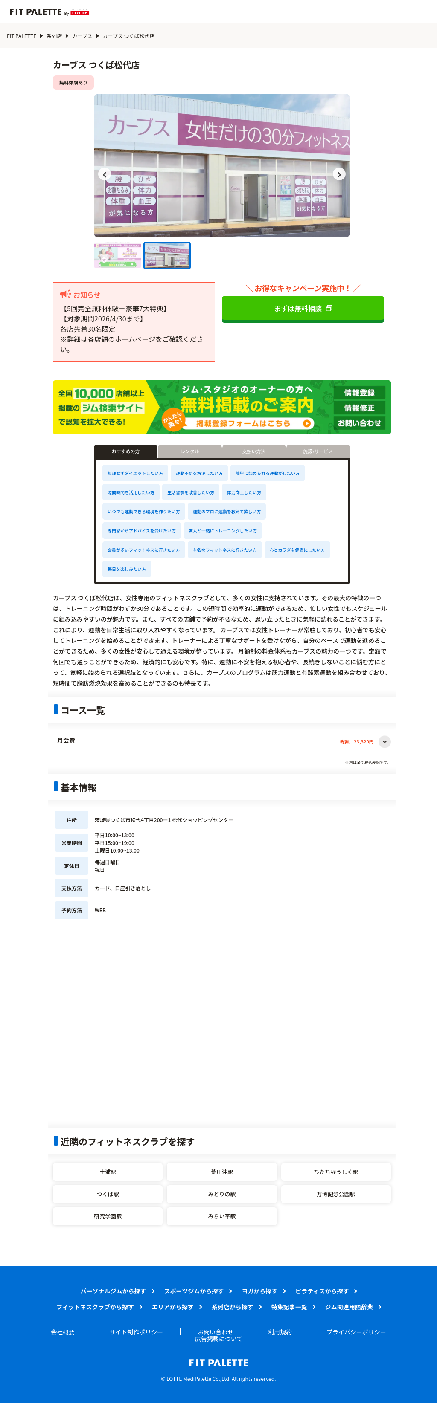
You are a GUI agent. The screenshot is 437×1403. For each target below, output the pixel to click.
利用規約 (280, 1332)
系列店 (54, 35)
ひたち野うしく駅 (336, 1172)
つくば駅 (108, 1194)
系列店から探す (232, 1306)
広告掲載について (219, 1338)
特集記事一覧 (289, 1306)
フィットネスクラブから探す (95, 1306)
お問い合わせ (215, 1332)
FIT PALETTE (21, 35)
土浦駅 (107, 1172)
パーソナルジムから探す (113, 1291)
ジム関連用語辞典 (349, 1306)
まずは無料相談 (303, 308)
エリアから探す (173, 1306)
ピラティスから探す (322, 1291)
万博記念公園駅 (336, 1194)
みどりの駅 (222, 1194)
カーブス (82, 35)
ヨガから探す (259, 1291)
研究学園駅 (108, 1216)
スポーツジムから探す (194, 1291)
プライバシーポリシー (356, 1332)
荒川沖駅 (222, 1172)
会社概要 (63, 1332)
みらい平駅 (222, 1216)
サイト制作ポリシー (136, 1332)
